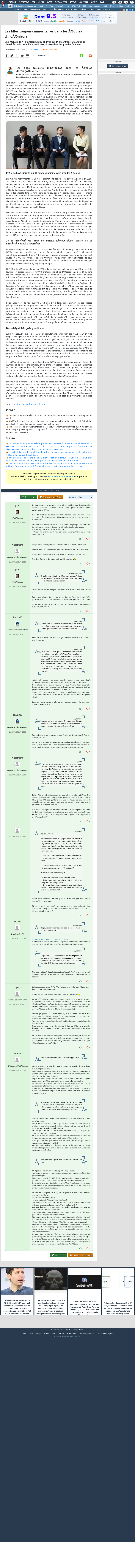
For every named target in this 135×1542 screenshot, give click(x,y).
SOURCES (74, 9)
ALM (51, 6)
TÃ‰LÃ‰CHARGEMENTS (59, 9)
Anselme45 (17, 626)
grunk (18, 587)
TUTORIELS (17, 9)
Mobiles (120, 6)
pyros (18, 1069)
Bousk (17, 1135)
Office (112, 6)
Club (101, 2)
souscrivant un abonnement (59, 504)
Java (67, 6)
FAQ (33, 2)
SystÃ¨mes (130, 6)
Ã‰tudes (83, 2)
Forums (12, 2)
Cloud (40, 6)
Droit (94, 2)
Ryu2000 (17, 699)
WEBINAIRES (35, 9)
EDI (84, 6)
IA (46, 6)
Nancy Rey (33, 77)
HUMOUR (106, 9)
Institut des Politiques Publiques (30, 431)
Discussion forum (117, 66)
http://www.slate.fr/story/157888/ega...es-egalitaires (50, 1021)
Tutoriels (24, 2)
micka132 (18, 1003)
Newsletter (61, 2)
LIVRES (44, 9)
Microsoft (59, 6)
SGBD (105, 6)
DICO (98, 9)
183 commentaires (49, 77)
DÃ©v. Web (76, 6)
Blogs (41, 2)
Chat (49, 2)
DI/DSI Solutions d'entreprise (25, 6)
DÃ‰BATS (84, 9)
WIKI (92, 9)
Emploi (73, 2)
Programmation (94, 6)
